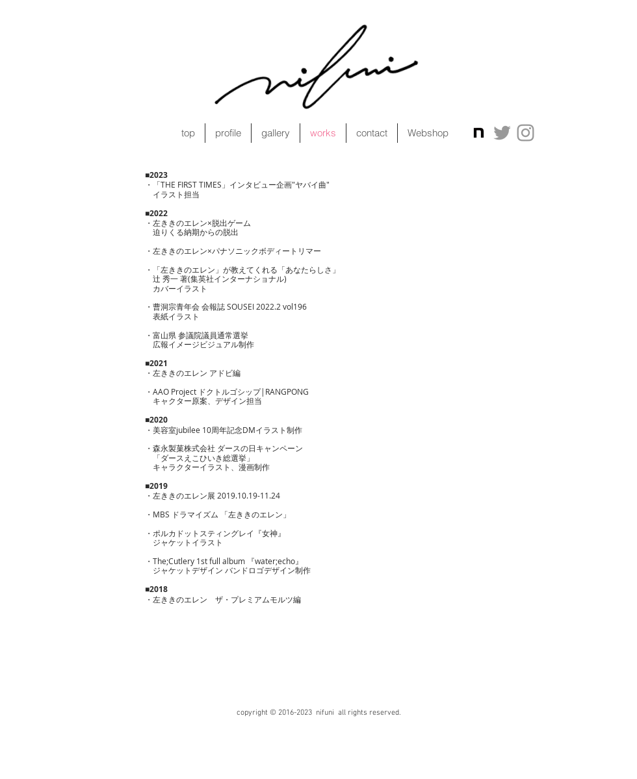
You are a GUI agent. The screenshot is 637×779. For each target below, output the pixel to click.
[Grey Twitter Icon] (502, 132)
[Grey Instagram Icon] (525, 132)
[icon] (478, 132)
